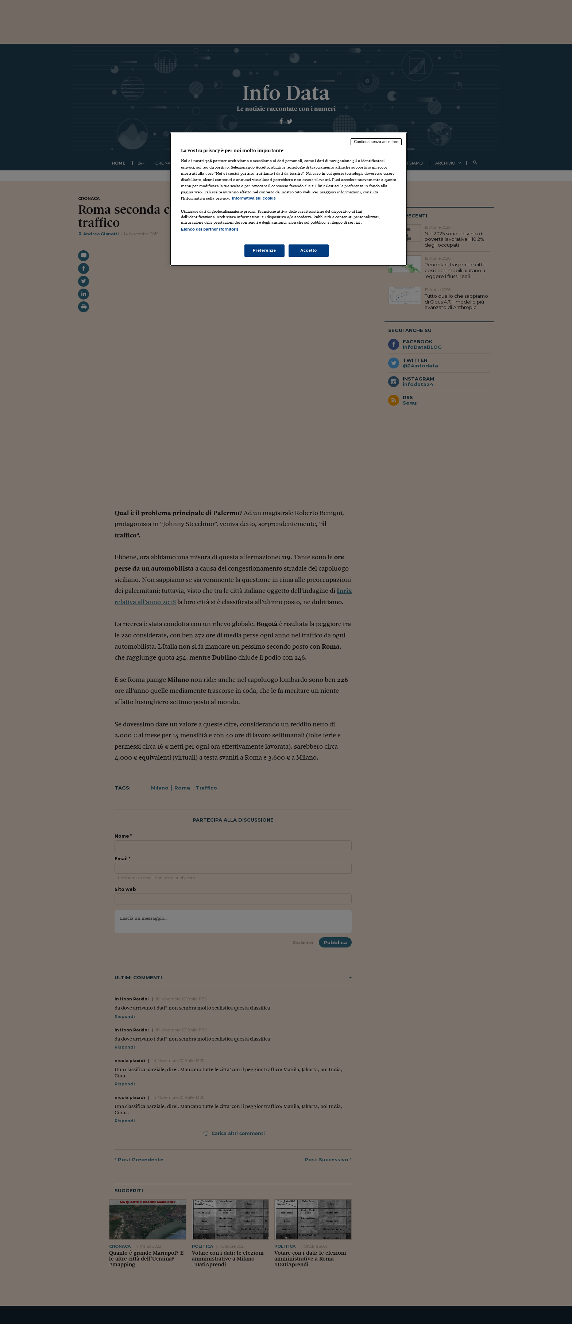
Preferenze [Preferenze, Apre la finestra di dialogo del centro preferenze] (264, 250)
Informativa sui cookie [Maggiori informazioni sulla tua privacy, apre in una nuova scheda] (254, 198)
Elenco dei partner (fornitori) (209, 229)
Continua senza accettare (376, 141)
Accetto (308, 250)
